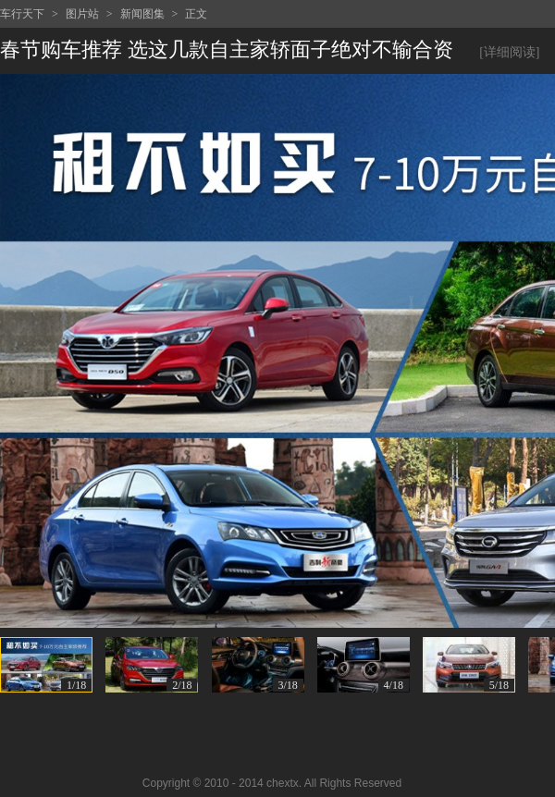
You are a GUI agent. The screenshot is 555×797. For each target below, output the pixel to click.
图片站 (82, 13)
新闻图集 (142, 13)
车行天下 (22, 13)
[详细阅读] (509, 52)
